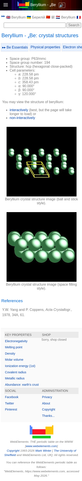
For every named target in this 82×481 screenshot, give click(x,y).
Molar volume (14, 359)
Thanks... (48, 415)
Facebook (11, 397)
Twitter (9, 403)
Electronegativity (16, 341)
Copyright (48, 409)
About (46, 403)
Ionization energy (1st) (20, 366)
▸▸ (3, 16)
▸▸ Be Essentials (15, 47)
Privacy (47, 397)
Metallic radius (14, 378)
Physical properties (45, 47)
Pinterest (11, 409)
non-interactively (22, 118)
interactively (19, 110)
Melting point (13, 347)
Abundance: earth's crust (22, 384)
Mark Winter (43, 450)
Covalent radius (15, 372)
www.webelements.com (41, 446)
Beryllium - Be (43, 5)
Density (10, 353)
